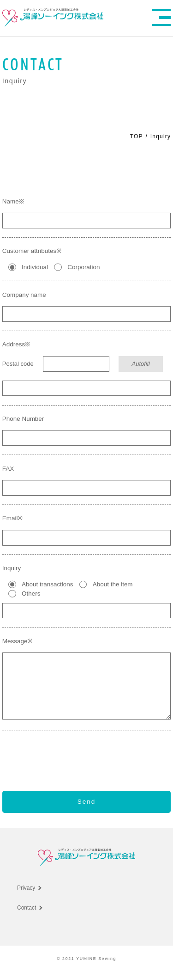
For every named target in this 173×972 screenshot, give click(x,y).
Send (87, 801)
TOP (136, 136)
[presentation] (87, 754)
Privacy (26, 888)
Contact (26, 907)
